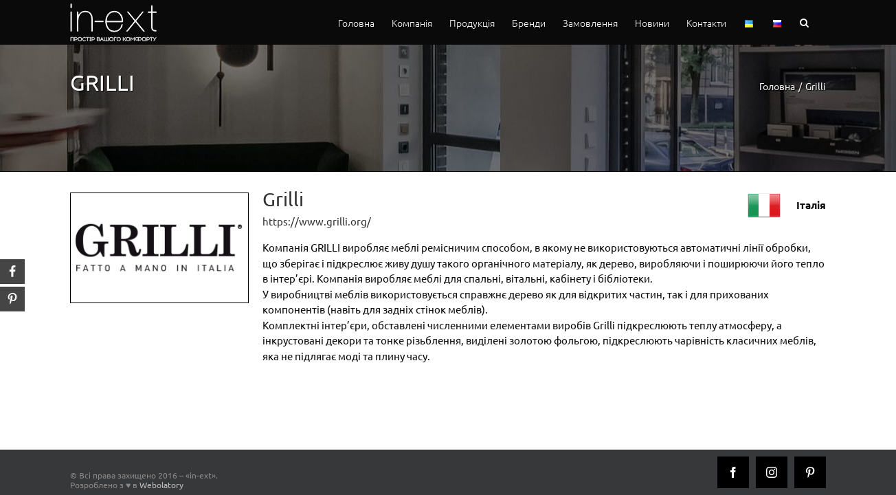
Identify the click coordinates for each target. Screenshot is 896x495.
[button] (821, 22)
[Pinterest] (810, 472)
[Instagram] (771, 472)
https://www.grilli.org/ (316, 221)
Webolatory (161, 484)
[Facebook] (733, 472)
